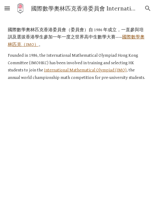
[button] (7, 8)
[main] (77, 54)
